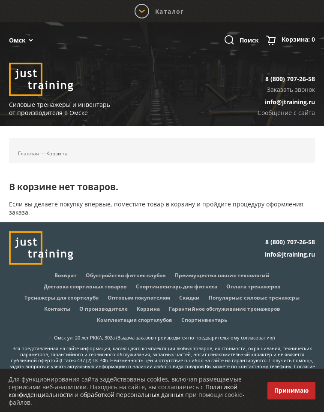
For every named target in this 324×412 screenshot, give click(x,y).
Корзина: (298, 40)
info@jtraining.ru (290, 102)
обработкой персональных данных (131, 395)
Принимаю (291, 390)
